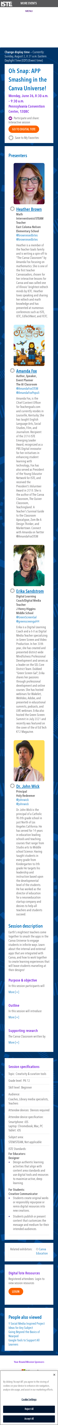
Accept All (29, 1419)
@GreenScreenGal (26, 617)
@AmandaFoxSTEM (27, 388)
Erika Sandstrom (30, 591)
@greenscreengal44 (27, 621)
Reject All (29, 1409)
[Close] (54, 1374)
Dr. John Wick (27, 786)
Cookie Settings (29, 1399)
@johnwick (22, 800)
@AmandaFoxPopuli (27, 393)
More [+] (14, 992)
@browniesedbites (27, 235)
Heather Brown (29, 209)
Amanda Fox (26, 371)
